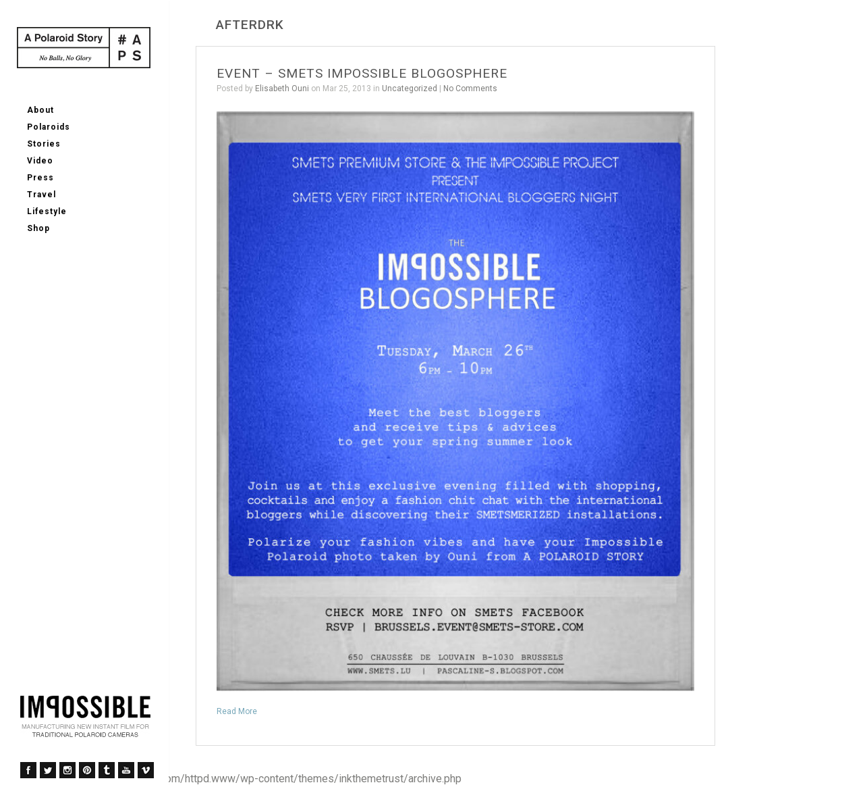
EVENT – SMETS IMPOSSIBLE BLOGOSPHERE (362, 73)
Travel (41, 194)
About (40, 110)
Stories (44, 144)
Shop (38, 228)
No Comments (470, 88)
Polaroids (48, 127)
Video (40, 161)
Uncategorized (409, 88)
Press (40, 177)
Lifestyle (47, 211)
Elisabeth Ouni (282, 88)
